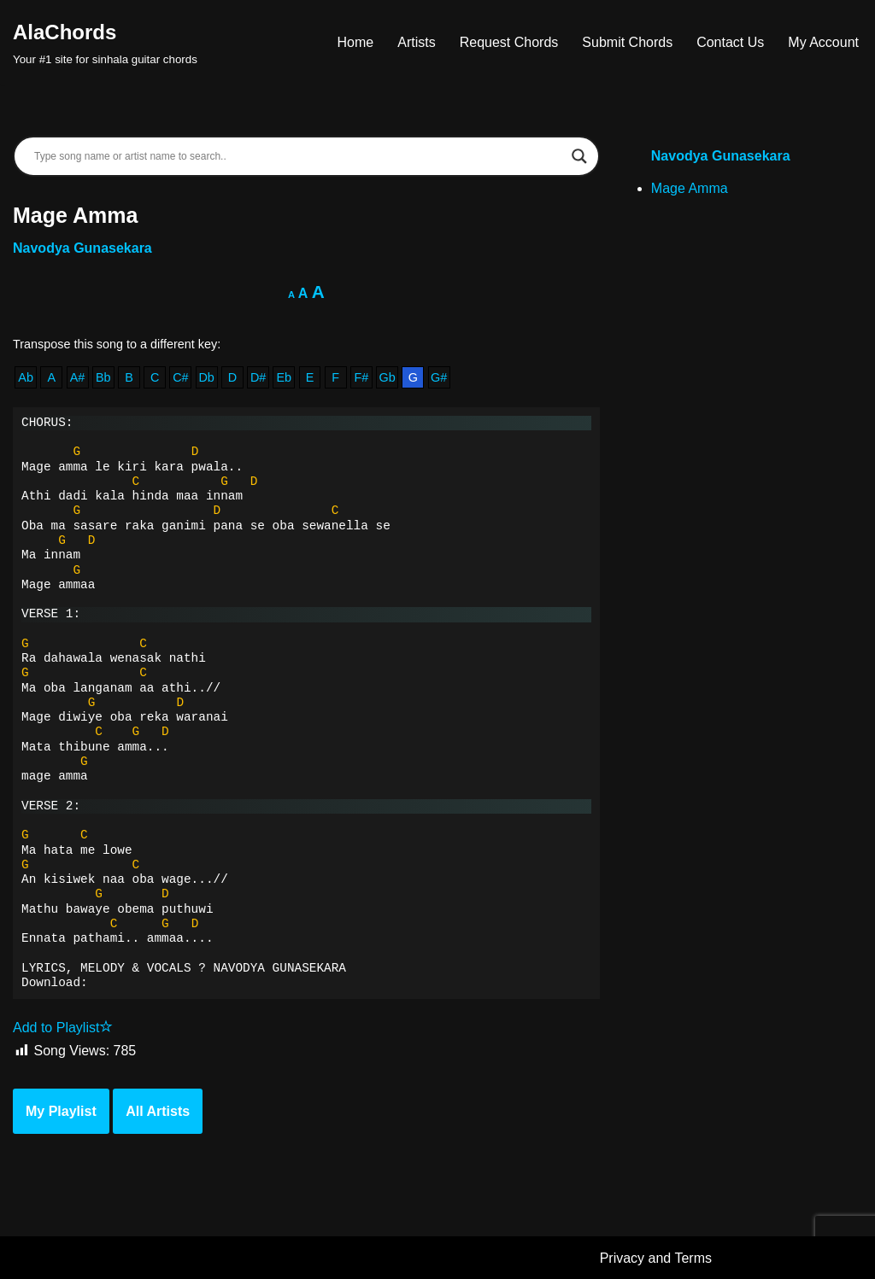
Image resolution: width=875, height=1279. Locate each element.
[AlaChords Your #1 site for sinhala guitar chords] (105, 42)
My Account (823, 42)
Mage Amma (689, 188)
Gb (387, 377)
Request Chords (509, 42)
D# (258, 377)
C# (180, 377)
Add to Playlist (63, 1027)
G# (439, 377)
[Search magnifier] (579, 156)
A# (77, 377)
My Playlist (61, 1111)
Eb (283, 377)
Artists (416, 42)
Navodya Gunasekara (82, 248)
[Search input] (298, 156)
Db (206, 377)
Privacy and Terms (656, 1258)
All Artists (158, 1111)
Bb (103, 377)
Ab (25, 377)
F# (362, 377)
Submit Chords (627, 42)
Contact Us (730, 42)
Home (356, 42)
